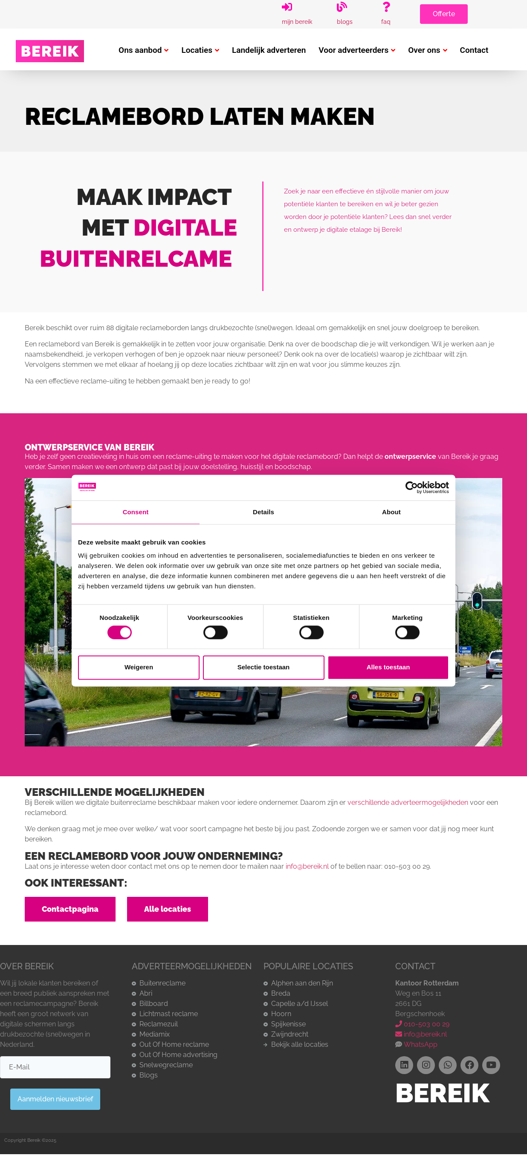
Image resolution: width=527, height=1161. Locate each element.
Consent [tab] (136, 512)
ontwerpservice (410, 456)
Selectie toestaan (263, 667)
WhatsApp (419, 1044)
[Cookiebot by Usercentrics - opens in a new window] (411, 487)
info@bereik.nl (307, 866)
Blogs (345, 21)
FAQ (386, 21)
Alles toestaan (388, 667)
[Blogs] (342, 7)
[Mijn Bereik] (287, 7)
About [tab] (391, 512)
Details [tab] (263, 512)
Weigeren (139, 667)
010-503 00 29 (422, 1024)
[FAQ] (386, 7)
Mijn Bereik (297, 21)
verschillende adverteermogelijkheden (407, 802)
